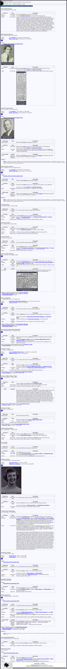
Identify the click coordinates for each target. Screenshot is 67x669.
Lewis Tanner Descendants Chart (10, 653)
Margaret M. (49, 453)
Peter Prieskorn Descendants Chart (11, 601)
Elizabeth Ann (14, 463)
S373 (4, 633)
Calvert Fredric (33, 319)
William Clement (41, 612)
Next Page (42, 663)
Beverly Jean (25, 15)
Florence (25, 262)
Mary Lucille (7, 628)
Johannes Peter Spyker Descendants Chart (13, 43)
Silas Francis (40, 518)
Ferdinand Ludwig (43, 247)
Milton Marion (27, 612)
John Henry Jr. (13, 462)
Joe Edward (26, 216)
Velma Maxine (26, 658)
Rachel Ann (25, 589)
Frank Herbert (26, 453)
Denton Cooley (43, 658)
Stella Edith (25, 518)
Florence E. (20, 263)
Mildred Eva (26, 229)
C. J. (12, 37)
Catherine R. (20, 340)
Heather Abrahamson (35, 665)
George (12, 555)
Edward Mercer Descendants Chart (11, 562)
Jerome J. (39, 453)
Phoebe (12, 557)
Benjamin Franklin (40, 216)
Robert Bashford (8, 293)
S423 (4, 161)
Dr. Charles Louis (27, 247)
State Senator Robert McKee (44, 262)
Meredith (32, 574)
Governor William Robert (42, 339)
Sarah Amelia (7, 294)
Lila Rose (6, 629)
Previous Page (37, 663)
